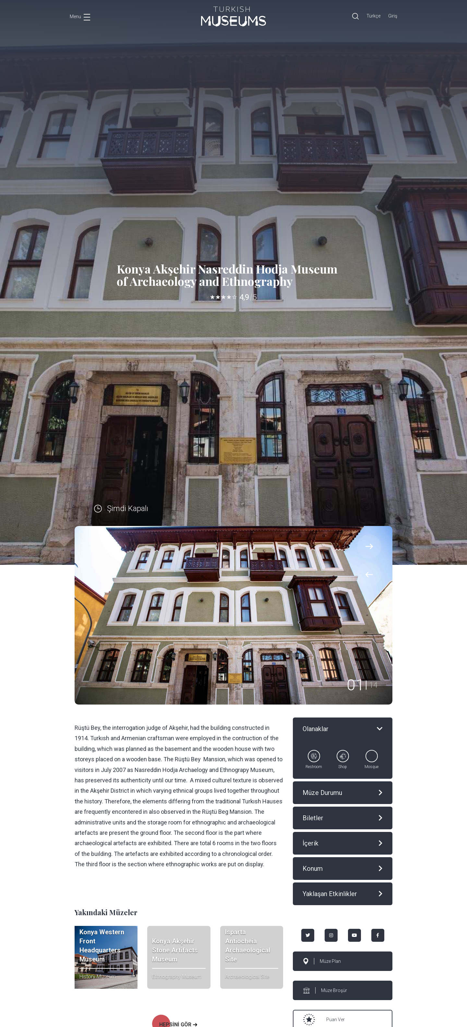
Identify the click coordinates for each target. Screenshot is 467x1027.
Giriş (392, 15)
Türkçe (373, 15)
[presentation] (369, 574)
